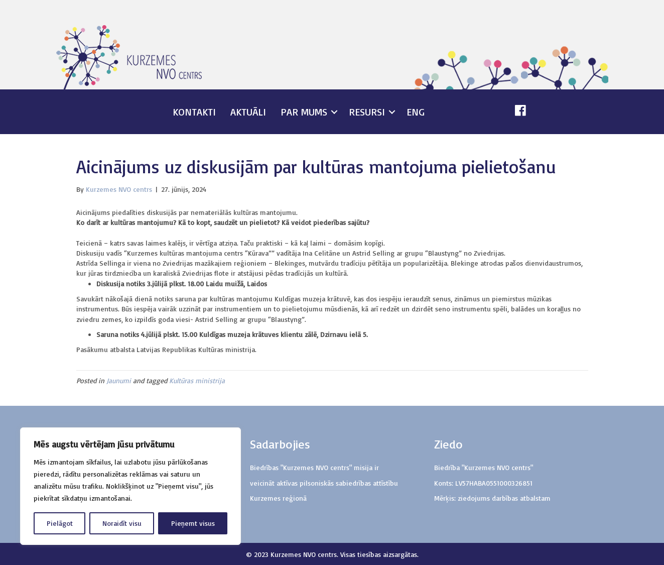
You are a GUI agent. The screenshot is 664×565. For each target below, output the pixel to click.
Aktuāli (248, 111)
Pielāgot (60, 523)
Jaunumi (118, 380)
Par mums (304, 111)
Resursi (367, 111)
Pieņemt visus (193, 523)
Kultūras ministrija (197, 380)
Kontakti (194, 111)
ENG (416, 111)
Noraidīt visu (122, 523)
